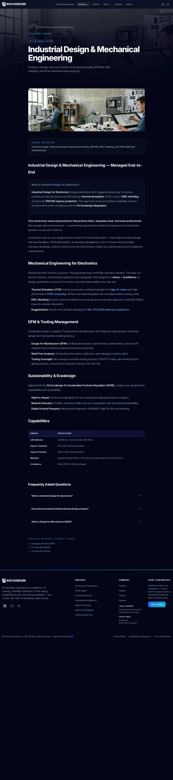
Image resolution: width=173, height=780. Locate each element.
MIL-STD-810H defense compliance (108, 309)
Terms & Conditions (162, 636)
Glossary (122, 600)
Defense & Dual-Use (83, 615)
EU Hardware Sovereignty (86, 586)
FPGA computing (56, 294)
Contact (129, 4)
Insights (118, 4)
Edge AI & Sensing (83, 605)
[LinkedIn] (5, 606)
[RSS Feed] (19, 606)
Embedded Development (86, 600)
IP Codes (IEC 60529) (39, 547)
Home (30, 27)
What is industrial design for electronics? (86, 495)
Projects (96, 4)
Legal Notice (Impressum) (140, 636)
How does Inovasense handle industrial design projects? (86, 508)
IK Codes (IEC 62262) (39, 551)
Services (83, 4)
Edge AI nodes (118, 289)
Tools (107, 4)
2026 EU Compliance (84, 610)
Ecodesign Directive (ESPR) (41, 543)
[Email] (12, 606)
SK (168, 4)
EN (163, 4)
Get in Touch (157, 604)
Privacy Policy (119, 636)
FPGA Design (80, 590)
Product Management (65, 4)
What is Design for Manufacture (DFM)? (86, 521)
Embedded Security (83, 595)
